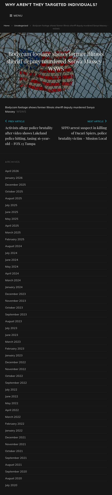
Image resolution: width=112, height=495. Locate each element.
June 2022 (11, 396)
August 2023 (13, 321)
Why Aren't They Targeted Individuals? (51, 4)
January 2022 (14, 430)
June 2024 (11, 259)
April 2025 (12, 225)
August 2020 (13, 478)
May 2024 (11, 266)
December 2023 (15, 294)
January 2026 (14, 177)
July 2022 (11, 389)
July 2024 (11, 253)
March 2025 (13, 232)
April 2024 (12, 273)
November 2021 (15, 444)
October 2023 (14, 307)
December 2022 (15, 362)
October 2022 (14, 376)
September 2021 (16, 457)
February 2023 (14, 348)
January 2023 (14, 355)
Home (7, 25)
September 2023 (16, 314)
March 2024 (13, 280)
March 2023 (13, 341)
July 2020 (11, 485)
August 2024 (13, 246)
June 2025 (11, 212)
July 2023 (11, 328)
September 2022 (16, 382)
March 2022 (13, 417)
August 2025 (13, 198)
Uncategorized (21, 25)
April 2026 (12, 171)
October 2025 (14, 191)
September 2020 (16, 471)
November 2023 (15, 300)
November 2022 (15, 369)
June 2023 (11, 335)
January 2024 (14, 287)
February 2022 (14, 423)
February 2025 (14, 239)
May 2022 (11, 403)
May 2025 (11, 218)
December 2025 (15, 184)
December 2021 (15, 437)
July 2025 (11, 205)
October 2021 (14, 451)
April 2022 (12, 410)
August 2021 (13, 464)
